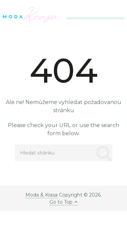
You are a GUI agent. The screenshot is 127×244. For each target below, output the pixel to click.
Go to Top (63, 202)
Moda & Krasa (41, 195)
